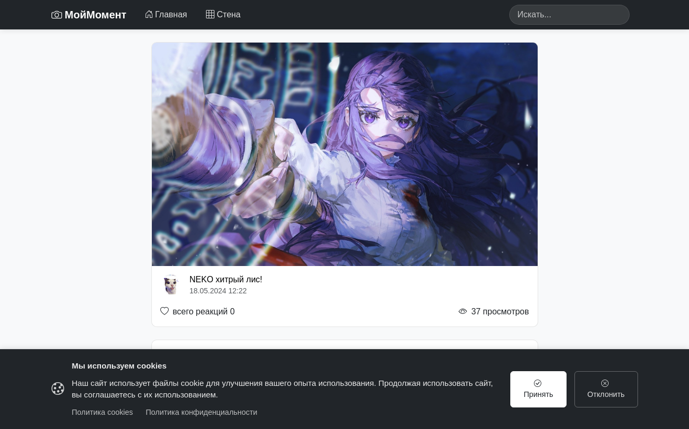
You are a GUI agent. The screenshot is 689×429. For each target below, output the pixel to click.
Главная (166, 14)
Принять (538, 389)
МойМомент (89, 15)
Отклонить (606, 389)
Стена (223, 14)
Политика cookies (102, 412)
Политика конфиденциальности (201, 412)
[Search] (569, 15)
